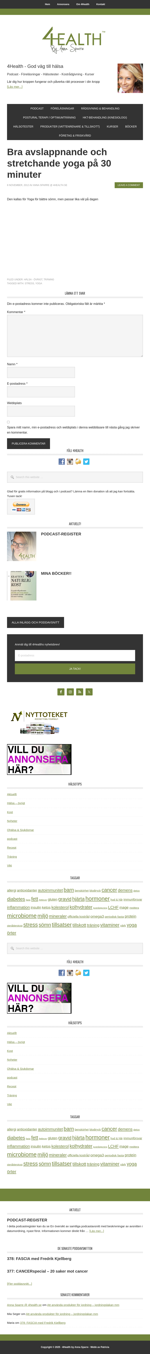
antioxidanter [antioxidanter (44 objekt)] (27, 890)
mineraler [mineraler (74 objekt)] (58, 916)
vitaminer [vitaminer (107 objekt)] (109, 925)
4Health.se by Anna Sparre (75, 39)
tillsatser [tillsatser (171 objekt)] (62, 925)
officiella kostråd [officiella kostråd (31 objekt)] (79, 916)
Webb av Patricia (99, 1347)
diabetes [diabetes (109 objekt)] (16, 899)
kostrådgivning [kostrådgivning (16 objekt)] (100, 908)
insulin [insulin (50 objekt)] (36, 907)
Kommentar (16, 312)
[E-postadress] (75, 655)
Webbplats (14, 403)
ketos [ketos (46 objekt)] (46, 907)
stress (29, 283)
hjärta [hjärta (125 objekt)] (78, 899)
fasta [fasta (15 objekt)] (28, 900)
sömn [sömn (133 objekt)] (45, 925)
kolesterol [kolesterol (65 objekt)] (60, 907)
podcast (12, 838)
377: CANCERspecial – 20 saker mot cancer (47, 1271)
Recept (11, 847)
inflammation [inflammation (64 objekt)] (18, 907)
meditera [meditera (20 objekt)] (134, 908)
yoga (38, 283)
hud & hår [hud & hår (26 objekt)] (117, 899)
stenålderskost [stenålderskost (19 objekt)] (14, 925)
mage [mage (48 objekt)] (124, 907)
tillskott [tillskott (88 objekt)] (79, 925)
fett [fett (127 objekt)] (34, 899)
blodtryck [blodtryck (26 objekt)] (95, 890)
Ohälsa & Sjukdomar (20, 830)
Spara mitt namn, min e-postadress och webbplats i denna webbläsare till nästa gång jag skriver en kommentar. (73, 430)
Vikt (9, 865)
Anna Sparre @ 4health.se (24, 1305)
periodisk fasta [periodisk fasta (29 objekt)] (114, 916)
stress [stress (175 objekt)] (30, 925)
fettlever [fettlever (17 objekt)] (43, 899)
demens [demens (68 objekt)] (125, 890)
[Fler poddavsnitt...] (19, 1283)
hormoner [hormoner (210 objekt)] (97, 899)
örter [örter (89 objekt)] (11, 932)
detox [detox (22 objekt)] (136, 890)
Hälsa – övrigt (16, 803)
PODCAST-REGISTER (61, 534)
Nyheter (12, 821)
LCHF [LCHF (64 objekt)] (113, 907)
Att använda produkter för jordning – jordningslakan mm (83, 1305)
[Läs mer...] (14, 86)
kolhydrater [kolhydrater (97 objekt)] (81, 907)
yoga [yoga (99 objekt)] (132, 925)
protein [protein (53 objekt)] (130, 916)
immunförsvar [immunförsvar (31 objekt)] (132, 899)
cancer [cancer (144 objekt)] (109, 890)
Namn (12, 364)
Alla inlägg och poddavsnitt (35, 622)
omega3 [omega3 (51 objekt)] (97, 916)
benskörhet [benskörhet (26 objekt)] (82, 890)
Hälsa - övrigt (33, 279)
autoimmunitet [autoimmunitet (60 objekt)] (50, 890)
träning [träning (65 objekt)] (93, 925)
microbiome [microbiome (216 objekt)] (22, 915)
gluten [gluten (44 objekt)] (52, 899)
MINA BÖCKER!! (56, 573)
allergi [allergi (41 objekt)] (11, 890)
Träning (49, 279)
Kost (10, 812)
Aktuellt (12, 794)
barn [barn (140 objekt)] (69, 890)
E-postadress (17, 383)
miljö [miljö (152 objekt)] (43, 916)
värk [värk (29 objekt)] (123, 925)
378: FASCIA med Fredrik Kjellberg (39, 1259)
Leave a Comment (129, 185)
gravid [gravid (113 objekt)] (64, 899)
